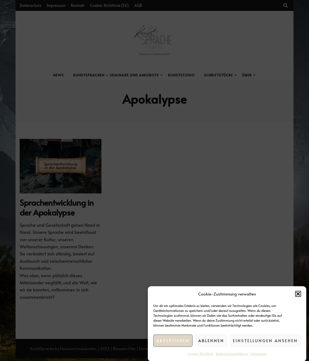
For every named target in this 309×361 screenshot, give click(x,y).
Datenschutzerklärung (232, 355)
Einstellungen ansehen (265, 342)
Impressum (258, 355)
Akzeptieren (173, 342)
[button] (298, 296)
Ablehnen (211, 342)
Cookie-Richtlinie (200, 355)
